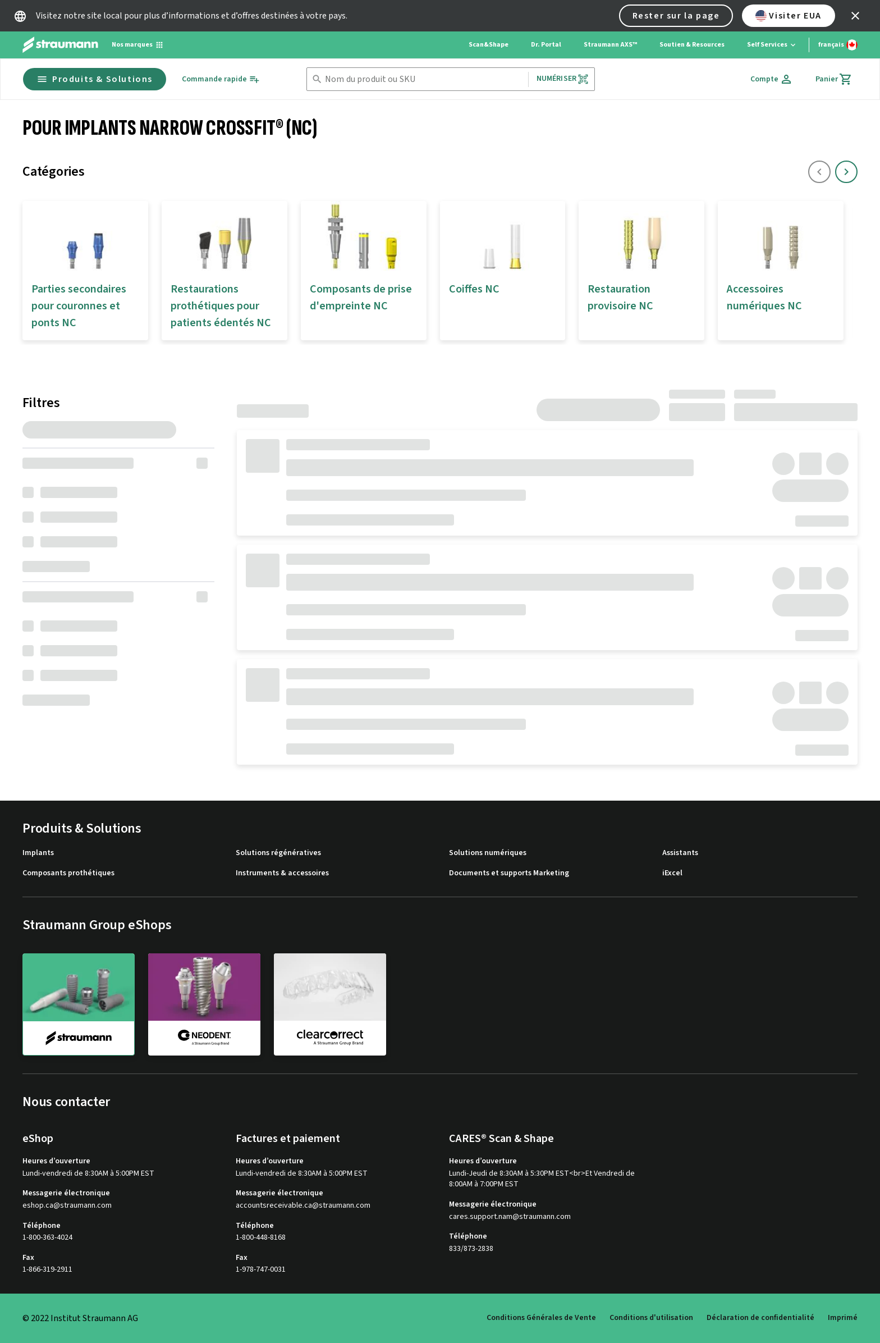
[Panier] (834, 79)
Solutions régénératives (278, 853)
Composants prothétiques (68, 873)
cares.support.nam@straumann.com (510, 1217)
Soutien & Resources (692, 44)
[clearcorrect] (330, 1003)
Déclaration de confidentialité (760, 1317)
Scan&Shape (488, 44)
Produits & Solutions (94, 79)
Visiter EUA (788, 16)
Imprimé (843, 1317)
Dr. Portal (546, 44)
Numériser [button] (563, 79)
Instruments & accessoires (282, 873)
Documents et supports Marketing (509, 873)
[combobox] (424, 79)
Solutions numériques (487, 853)
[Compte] (771, 79)
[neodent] (204, 1003)
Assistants (680, 853)
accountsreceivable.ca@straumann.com (303, 1205)
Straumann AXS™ (610, 44)
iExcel (672, 873)
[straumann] (78, 1004)
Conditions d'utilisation (651, 1317)
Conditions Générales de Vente (541, 1317)
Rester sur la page (676, 16)
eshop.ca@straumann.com (67, 1205)
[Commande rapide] (221, 79)
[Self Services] (772, 45)
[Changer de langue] (838, 45)
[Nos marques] (137, 44)
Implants (38, 853)
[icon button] (855, 15)
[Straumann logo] (60, 44)
